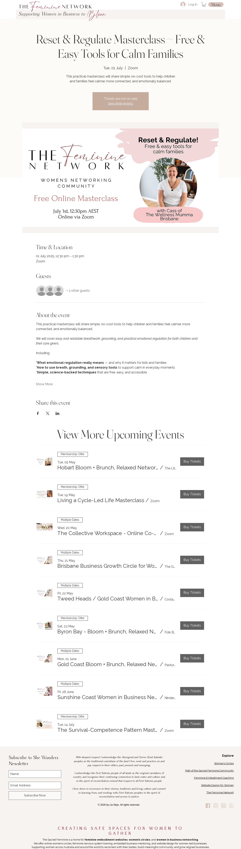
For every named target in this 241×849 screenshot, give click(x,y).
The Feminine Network (220, 792)
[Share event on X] (48, 413)
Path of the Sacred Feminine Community (209, 770)
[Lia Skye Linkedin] (223, 805)
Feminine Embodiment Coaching (214, 777)
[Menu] (216, 4)
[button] (204, 4)
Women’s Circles (224, 763)
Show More (44, 384)
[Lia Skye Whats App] (231, 805)
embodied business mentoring (132, 843)
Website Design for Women (217, 785)
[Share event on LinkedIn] (57, 413)
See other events (120, 103)
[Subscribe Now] (35, 795)
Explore (228, 755)
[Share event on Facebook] (38, 413)
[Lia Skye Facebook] (207, 805)
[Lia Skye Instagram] (215, 805)
